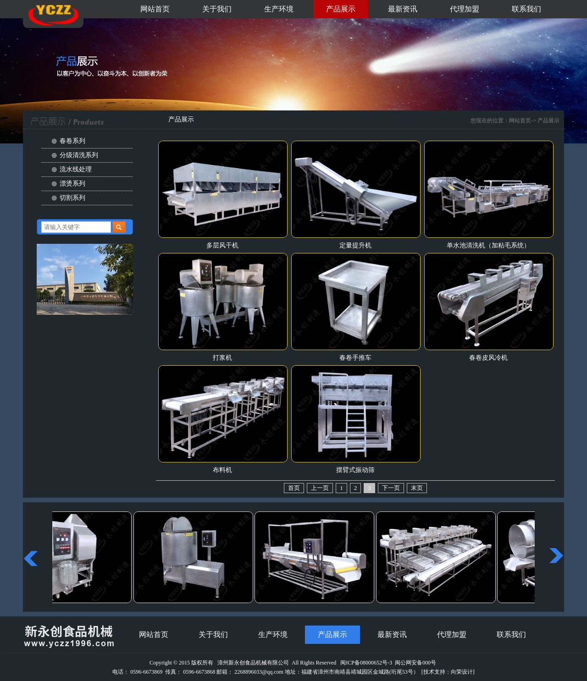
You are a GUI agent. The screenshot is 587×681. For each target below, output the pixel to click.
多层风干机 (222, 245)
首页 (294, 487)
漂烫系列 (72, 183)
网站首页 (155, 9)
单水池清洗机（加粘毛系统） (488, 245)
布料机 (222, 470)
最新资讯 (402, 9)
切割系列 (72, 197)
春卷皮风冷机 (488, 357)
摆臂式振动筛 (355, 470)
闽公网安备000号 (415, 662)
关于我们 (217, 9)
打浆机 (222, 357)
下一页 (391, 487)
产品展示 (340, 9)
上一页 (320, 487)
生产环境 (279, 9)
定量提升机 (355, 245)
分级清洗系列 (79, 155)
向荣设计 (462, 672)
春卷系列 (72, 140)
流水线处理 (76, 169)
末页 (417, 487)
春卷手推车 (355, 357)
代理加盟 (464, 9)
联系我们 (526, 9)
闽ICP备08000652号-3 (366, 662)
